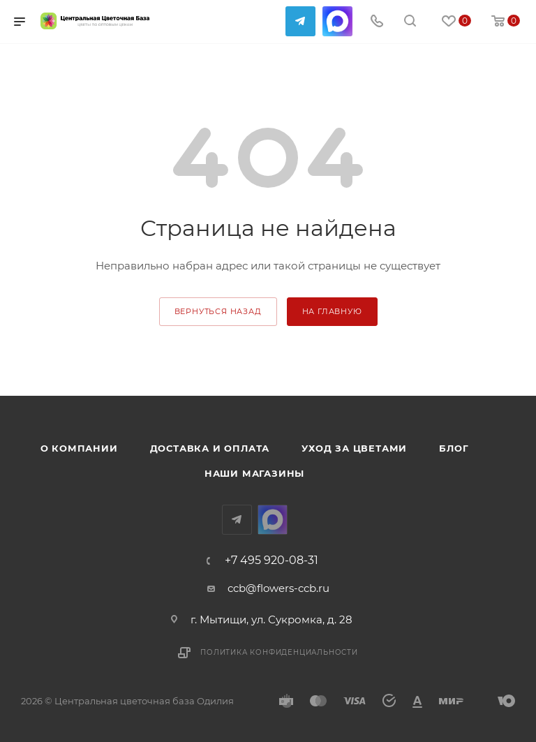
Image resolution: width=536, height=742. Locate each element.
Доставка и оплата (210, 448)
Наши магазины (254, 473)
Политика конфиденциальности (279, 652)
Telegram (300, 21)
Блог (453, 448)
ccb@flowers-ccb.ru (278, 588)
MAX (337, 21)
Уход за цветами (354, 448)
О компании (79, 448)
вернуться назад (218, 311)
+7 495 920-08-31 (271, 560)
